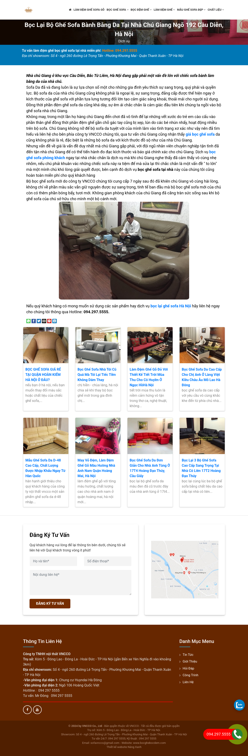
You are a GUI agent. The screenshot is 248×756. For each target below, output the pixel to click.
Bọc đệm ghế (141, 9)
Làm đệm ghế (164, 9)
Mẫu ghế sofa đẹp (191, 9)
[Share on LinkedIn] (54, 321)
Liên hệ (188, 682)
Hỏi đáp (188, 668)
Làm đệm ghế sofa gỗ (89, 9)
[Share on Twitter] (39, 321)
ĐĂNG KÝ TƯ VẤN (50, 603)
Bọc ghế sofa (117, 9)
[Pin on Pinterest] (49, 321)
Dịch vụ (124, 41)
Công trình (190, 675)
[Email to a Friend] (44, 321)
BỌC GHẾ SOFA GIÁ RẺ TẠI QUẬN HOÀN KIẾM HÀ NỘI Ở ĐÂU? (43, 374)
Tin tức (188, 655)
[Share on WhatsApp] (28, 321)
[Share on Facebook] (33, 321)
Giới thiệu (190, 661)
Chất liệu (216, 9)
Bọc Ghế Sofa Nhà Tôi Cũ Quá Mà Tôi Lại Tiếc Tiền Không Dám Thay (97, 374)
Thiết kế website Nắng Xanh (124, 747)
